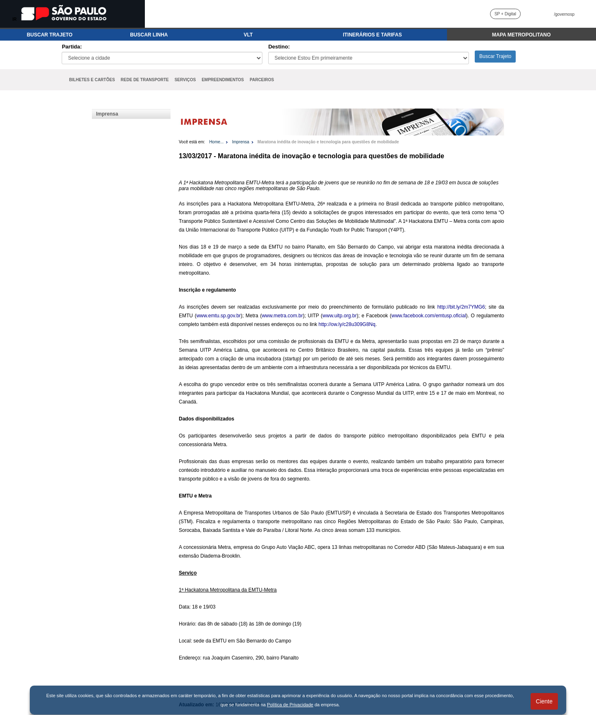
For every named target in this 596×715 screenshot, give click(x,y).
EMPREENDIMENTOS (223, 79)
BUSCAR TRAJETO (49, 35)
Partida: (72, 46)
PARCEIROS (262, 79)
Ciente (544, 701)
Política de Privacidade (290, 704)
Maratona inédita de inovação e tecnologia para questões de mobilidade (328, 142)
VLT (248, 35)
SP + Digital (505, 14)
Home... (216, 142)
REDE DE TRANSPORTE (145, 79)
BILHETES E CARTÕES (92, 79)
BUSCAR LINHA (149, 35)
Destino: (279, 46)
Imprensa (107, 114)
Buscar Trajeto (495, 56)
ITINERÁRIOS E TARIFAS (372, 35)
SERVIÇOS (185, 79)
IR (14, 19)
